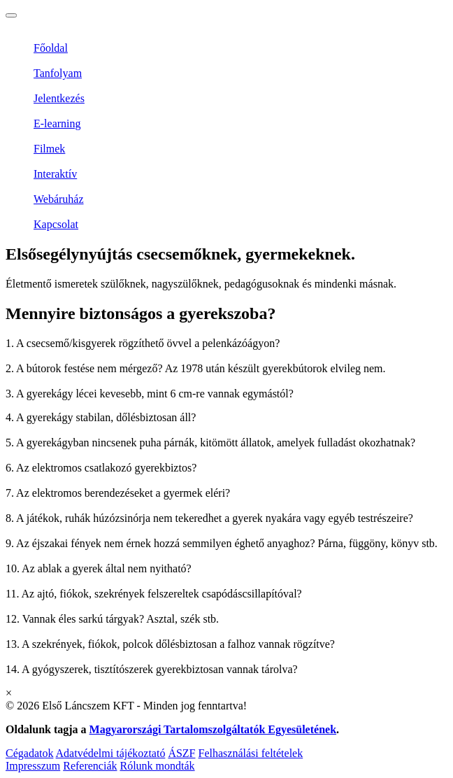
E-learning (57, 123)
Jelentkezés (59, 98)
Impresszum (33, 766)
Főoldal (51, 48)
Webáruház (59, 199)
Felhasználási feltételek (251, 753)
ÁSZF (181, 753)
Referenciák (90, 766)
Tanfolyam (58, 73)
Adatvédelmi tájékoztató (111, 753)
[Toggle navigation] (11, 15)
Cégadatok (29, 753)
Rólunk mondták (157, 766)
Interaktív (55, 174)
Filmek (49, 149)
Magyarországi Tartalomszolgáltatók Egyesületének (212, 729)
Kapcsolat (56, 224)
